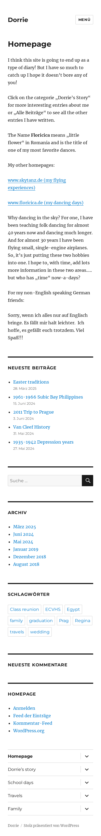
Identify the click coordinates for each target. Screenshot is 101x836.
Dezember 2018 (29, 556)
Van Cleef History (31, 427)
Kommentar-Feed (32, 723)
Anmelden (24, 708)
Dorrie (18, 20)
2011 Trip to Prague (33, 412)
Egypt (73, 609)
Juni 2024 (23, 534)
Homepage (20, 756)
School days (20, 782)
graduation (41, 620)
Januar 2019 (26, 549)
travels (17, 631)
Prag (64, 620)
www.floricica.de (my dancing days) (45, 202)
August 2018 (26, 564)
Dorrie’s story (22, 769)
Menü (84, 19)
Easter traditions (31, 382)
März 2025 (24, 526)
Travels (15, 795)
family (16, 620)
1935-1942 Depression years (43, 442)
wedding (40, 631)
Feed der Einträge (32, 715)
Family (15, 808)
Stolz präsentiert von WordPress (51, 825)
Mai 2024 (23, 541)
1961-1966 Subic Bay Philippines (48, 397)
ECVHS (53, 609)
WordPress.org (28, 730)
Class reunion (24, 609)
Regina (82, 620)
